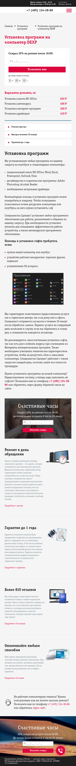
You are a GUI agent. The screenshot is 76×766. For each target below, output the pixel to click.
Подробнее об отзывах (15, 624)
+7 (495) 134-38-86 (40, 10)
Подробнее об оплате (14, 678)
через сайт (39, 708)
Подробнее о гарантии (15, 568)
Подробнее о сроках (14, 506)
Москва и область (65, 3)
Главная (9, 26)
